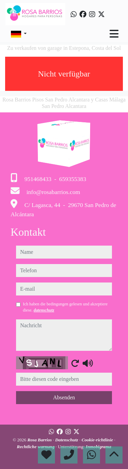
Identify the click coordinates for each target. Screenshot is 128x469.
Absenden (64, 397)
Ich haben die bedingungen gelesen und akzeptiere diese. (65, 307)
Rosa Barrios (40, 439)
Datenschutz (67, 439)
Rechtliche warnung (36, 446)
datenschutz (43, 310)
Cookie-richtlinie (98, 439)
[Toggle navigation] (114, 33)
